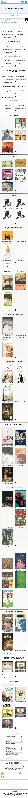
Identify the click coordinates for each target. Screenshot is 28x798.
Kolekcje (16, 22)
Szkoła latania (8, 741)
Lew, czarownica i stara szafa (10, 736)
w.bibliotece (13, 767)
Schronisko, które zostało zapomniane (12, 754)
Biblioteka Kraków (14, 15)
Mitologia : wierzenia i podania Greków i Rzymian (13, 737)
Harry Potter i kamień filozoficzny (11, 740)
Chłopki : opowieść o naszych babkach (12, 746)
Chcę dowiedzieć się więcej (7, 795)
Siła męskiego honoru (9, 758)
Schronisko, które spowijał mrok (11, 749)
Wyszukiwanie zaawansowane (7, 22)
